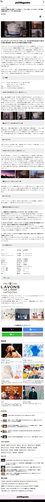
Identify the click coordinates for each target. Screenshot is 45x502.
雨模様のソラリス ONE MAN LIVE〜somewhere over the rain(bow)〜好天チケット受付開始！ (20, 486)
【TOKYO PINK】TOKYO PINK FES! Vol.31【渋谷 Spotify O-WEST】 (15, 483)
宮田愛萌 (3, 381)
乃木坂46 (25, 360)
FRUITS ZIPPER (5, 450)
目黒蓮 (29, 402)
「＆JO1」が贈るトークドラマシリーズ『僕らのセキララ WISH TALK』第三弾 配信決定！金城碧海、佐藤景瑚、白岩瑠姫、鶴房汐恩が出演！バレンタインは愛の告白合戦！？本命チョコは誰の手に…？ (11, 404)
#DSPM (4, 445)
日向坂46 (8, 381)
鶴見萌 (17, 450)
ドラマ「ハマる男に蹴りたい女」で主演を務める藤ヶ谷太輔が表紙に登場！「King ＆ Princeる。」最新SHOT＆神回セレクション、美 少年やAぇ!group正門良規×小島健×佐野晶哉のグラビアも (33, 382)
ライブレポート (32, 450)
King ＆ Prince (32, 445)
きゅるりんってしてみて (7, 452)
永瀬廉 (35, 447)
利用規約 (17, 501)
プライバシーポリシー (24, 501)
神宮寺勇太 (24, 447)
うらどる (8, 360)
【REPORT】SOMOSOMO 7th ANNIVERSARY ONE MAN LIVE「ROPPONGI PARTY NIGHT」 (19, 481)
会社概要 (12, 501)
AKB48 (12, 450)
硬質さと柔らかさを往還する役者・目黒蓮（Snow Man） (32, 403)
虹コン (19, 445)
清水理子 (15, 452)
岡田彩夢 (21, 452)
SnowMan (25, 402)
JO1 (3, 402)
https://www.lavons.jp (17, 306)
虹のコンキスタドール (12, 445)
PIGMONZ (3, 360)
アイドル (25, 445)
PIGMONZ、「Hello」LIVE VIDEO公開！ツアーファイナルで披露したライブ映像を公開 (11, 362)
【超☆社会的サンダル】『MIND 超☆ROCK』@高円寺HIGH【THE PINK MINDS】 (17, 490)
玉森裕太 (4, 14)
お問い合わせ (31, 501)
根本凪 (18, 447)
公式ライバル (30, 360)
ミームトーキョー (6, 447)
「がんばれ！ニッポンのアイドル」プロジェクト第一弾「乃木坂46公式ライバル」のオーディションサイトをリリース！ (33, 362)
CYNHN (13, 447)
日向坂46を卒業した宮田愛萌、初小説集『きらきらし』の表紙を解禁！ (11, 383)
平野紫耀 (38, 445)
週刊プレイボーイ (24, 450)
